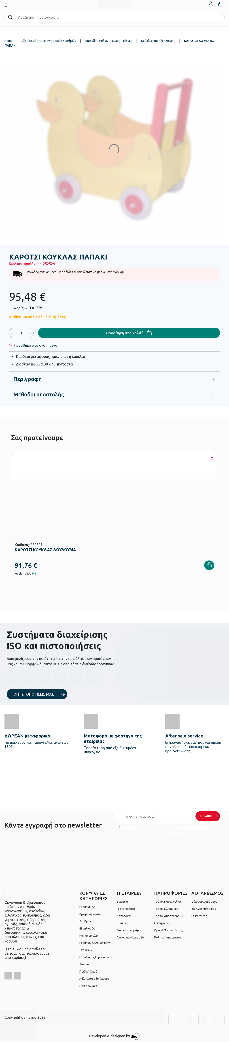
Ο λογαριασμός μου (204, 901)
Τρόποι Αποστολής (166, 915)
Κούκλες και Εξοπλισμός (158, 41)
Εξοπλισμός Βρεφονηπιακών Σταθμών (48, 41)
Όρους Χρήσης (194, 828)
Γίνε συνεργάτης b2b (130, 937)
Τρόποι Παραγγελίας (167, 901)
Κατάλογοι (124, 915)
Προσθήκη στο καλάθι (125, 333)
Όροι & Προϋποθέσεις (168, 930)
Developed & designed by (114, 1036)
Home (8, 41)
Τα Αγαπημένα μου (203, 908)
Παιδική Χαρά (88, 971)
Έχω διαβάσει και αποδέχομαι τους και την (169, 830)
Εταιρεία (122, 901)
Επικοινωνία (199, 915)
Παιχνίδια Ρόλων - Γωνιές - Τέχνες (108, 41)
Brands (121, 923)
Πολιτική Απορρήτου (169, 833)
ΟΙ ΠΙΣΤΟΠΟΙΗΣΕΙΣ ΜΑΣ (33, 694)
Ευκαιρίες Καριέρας (129, 930)
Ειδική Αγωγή (88, 985)
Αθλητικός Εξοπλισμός (94, 978)
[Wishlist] (35, 345)
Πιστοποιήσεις (126, 908)
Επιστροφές (162, 923)
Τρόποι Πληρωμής (166, 908)
